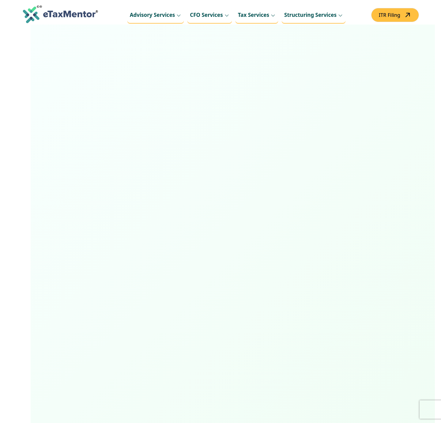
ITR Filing (389, 15)
